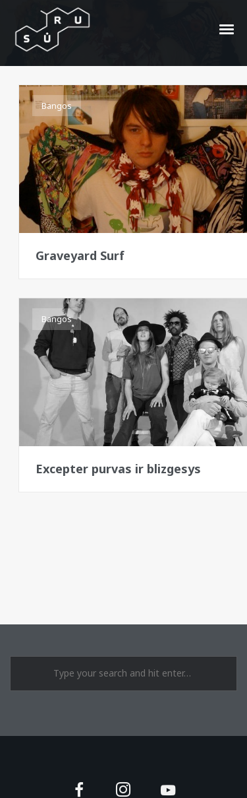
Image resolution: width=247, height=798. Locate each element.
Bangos (56, 106)
